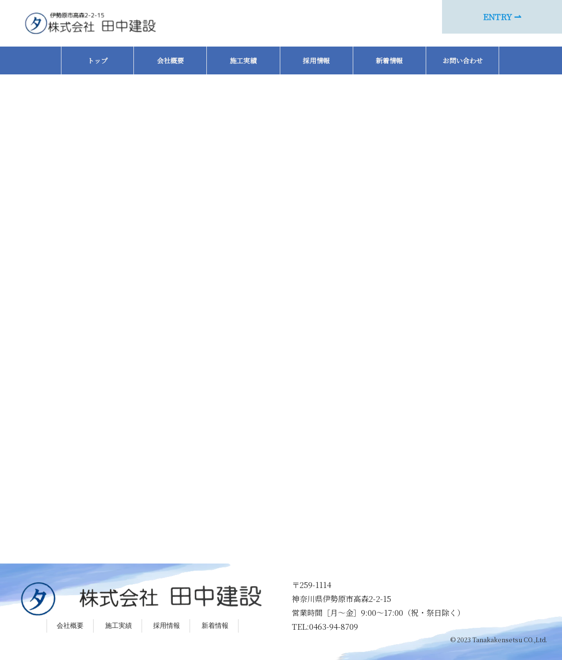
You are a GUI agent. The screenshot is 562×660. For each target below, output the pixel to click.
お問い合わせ (462, 60)
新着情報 (389, 60)
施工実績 (243, 60)
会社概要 (170, 60)
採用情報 (316, 60)
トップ (97, 60)
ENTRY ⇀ (502, 17)
